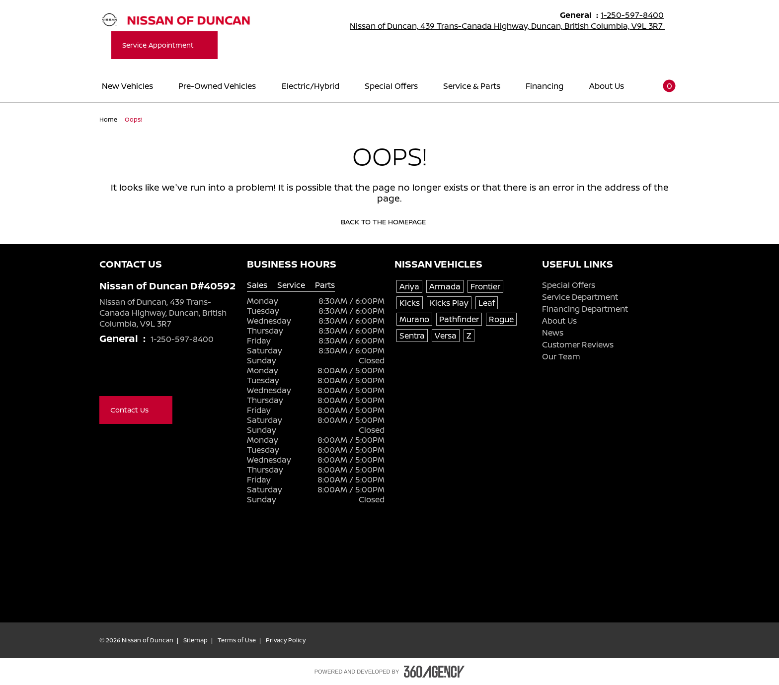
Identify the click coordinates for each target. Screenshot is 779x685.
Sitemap (195, 640)
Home (109, 119)
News (552, 333)
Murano (414, 319)
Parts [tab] (325, 285)
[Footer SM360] (434, 672)
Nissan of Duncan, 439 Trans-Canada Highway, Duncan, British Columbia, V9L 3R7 (514, 25)
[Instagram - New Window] (145, 375)
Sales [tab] (257, 285)
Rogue (501, 319)
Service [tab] (291, 285)
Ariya (409, 286)
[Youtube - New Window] (125, 375)
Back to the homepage (390, 221)
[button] (663, 85)
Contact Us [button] (135, 409)
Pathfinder (459, 319)
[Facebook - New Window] (105, 375)
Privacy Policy (286, 640)
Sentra (412, 335)
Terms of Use (237, 640)
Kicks (409, 302)
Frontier (485, 286)
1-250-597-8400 (637, 15)
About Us (559, 321)
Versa (446, 335)
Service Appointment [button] (164, 45)
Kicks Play (449, 302)
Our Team (561, 356)
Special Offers (568, 285)
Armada (445, 286)
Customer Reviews (578, 344)
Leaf (486, 302)
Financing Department (585, 309)
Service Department (580, 297)
